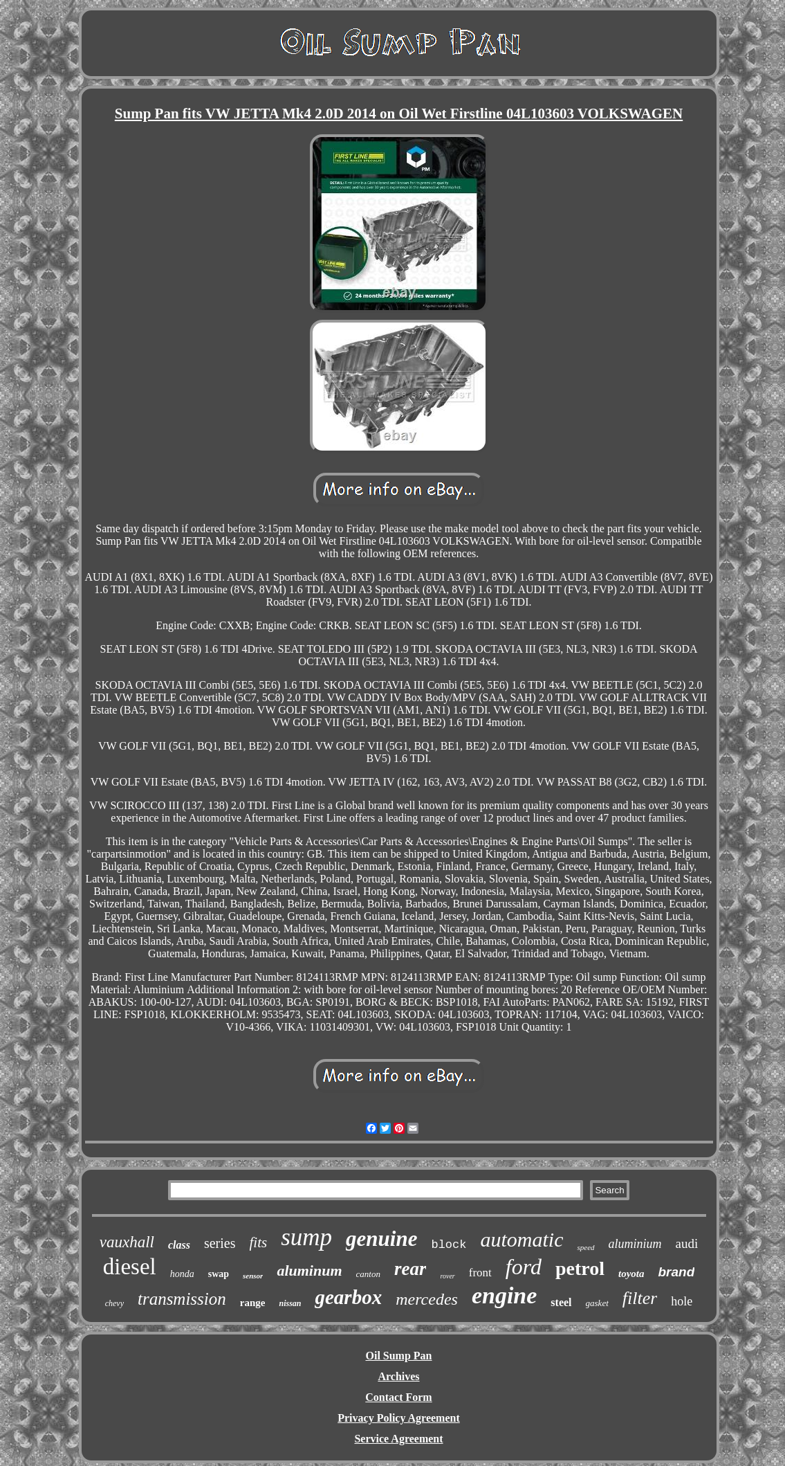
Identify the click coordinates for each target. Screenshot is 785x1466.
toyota (631, 1273)
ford (524, 1266)
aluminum (309, 1270)
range (253, 1302)
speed (585, 1247)
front (480, 1272)
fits (259, 1242)
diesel (129, 1266)
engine (504, 1295)
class (179, 1245)
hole (681, 1301)
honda (182, 1274)
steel (561, 1302)
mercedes (427, 1299)
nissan (290, 1303)
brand (676, 1272)
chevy (114, 1303)
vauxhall (127, 1242)
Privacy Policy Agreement (399, 1418)
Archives (398, 1376)
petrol (579, 1268)
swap (218, 1274)
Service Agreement (398, 1439)
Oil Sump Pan (398, 1355)
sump (306, 1237)
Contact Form (398, 1397)
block (448, 1244)
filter (640, 1298)
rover (447, 1276)
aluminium (635, 1244)
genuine (381, 1239)
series (220, 1243)
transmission (182, 1298)
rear (410, 1268)
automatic (521, 1239)
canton (368, 1274)
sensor (253, 1276)
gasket (597, 1303)
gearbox (348, 1297)
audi (687, 1243)
